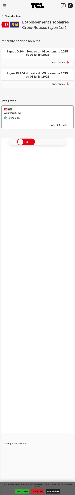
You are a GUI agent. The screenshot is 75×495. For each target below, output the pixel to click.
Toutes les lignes (13, 16)
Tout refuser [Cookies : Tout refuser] (38, 491)
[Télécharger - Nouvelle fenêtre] (37, 57)
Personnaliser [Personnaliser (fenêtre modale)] (53, 491)
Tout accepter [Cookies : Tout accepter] (22, 491)
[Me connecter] (63, 5)
